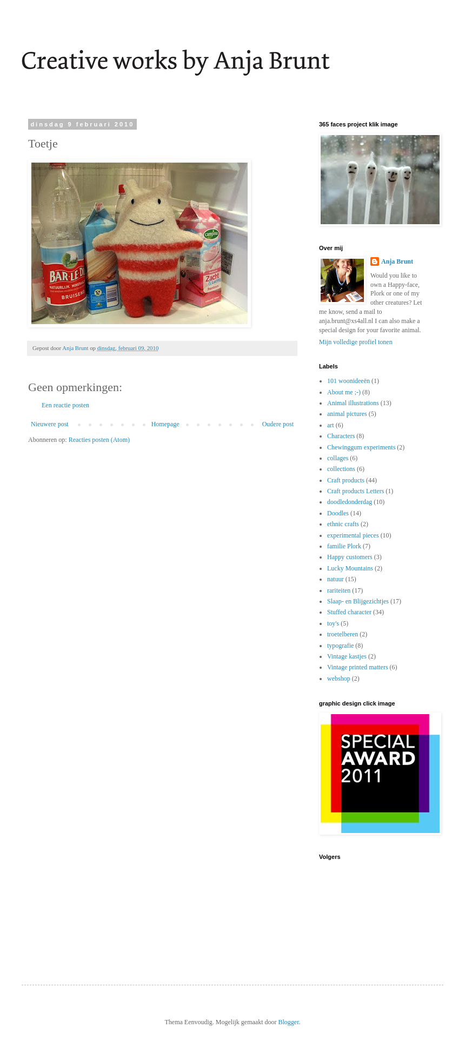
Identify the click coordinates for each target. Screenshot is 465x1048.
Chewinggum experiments (361, 447)
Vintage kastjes (347, 656)
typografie (340, 645)
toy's (333, 623)
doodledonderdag (349, 502)
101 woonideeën (348, 381)
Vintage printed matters (357, 667)
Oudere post (278, 424)
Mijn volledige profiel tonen (356, 342)
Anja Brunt (397, 261)
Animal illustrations (353, 403)
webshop (338, 678)
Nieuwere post (50, 424)
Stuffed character (349, 612)
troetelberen (342, 634)
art (330, 425)
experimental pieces (353, 535)
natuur (335, 579)
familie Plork (344, 546)
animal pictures (347, 414)
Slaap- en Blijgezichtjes (358, 601)
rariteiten (338, 590)
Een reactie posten (65, 405)
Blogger (288, 1022)
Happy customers (350, 557)
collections (341, 469)
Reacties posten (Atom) (99, 440)
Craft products (345, 480)
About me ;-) (344, 392)
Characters (341, 436)
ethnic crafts (343, 524)
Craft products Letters (355, 491)
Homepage (165, 424)
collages (337, 458)
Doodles (338, 513)
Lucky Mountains (350, 568)
